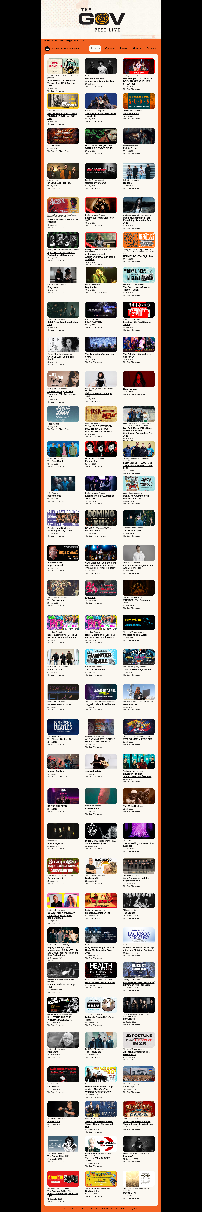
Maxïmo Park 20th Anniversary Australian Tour (100, 79)
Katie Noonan (92, 808)
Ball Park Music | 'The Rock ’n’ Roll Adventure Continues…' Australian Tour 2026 (138, 432)
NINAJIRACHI (130, 704)
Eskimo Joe (91, 461)
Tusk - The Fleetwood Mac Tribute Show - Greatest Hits (138, 1122)
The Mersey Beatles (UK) (60, 739)
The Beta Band (55, 461)
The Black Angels (132, 530)
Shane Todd (53, 1121)
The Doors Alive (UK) (58, 1156)
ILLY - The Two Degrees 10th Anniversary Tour (138, 566)
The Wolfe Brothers (133, 806)
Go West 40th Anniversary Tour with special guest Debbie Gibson (61, 915)
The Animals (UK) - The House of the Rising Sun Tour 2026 (62, 1193)
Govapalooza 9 (55, 878)
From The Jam (54, 669)
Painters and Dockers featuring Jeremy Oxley (59, 529)
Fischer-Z (128, 1156)
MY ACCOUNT (58, 40)
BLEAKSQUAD (55, 843)
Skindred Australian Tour (98, 913)
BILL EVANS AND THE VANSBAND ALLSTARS (59, 1018)
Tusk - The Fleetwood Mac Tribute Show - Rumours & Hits (99, 1124)
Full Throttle (53, 145)
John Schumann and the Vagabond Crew (136, 879)
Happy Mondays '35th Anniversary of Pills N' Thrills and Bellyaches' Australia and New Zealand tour (62, 951)
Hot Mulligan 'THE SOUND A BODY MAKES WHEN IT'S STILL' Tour (138, 81)
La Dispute (53, 1086)
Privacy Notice (88, 1209)
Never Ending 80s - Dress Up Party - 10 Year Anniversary (62, 636)
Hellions (127, 183)
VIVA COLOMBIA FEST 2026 (137, 739)
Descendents (54, 496)
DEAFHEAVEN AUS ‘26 (59, 704)
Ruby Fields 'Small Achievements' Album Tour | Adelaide (100, 257)
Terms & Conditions (72, 1209)
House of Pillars (55, 771)
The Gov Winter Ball (95, 669)
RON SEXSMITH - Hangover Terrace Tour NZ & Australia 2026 (61, 83)
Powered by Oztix (130, 1209)
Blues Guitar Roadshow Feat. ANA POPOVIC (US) (100, 842)
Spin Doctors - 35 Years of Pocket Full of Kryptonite (61, 253)
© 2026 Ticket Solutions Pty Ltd (109, 1209)
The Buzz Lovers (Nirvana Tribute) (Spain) (136, 288)
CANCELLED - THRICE (59, 183)
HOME (47, 40)
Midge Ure (52, 1052)
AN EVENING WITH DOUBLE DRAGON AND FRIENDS (100, 740)
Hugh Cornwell (55, 565)
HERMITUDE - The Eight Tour (138, 256)
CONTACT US (77, 40)
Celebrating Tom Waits (135, 635)
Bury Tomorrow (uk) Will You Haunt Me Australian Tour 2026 (100, 950)
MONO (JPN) (129, 1193)
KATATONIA (129, 1019)
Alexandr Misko (93, 771)
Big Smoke (91, 287)
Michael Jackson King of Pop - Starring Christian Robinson (138, 948)
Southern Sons (131, 113)
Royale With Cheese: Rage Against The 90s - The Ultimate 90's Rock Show (99, 1089)
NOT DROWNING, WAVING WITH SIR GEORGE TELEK (99, 146)
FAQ (68, 40)
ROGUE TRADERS (57, 806)
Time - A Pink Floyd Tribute (137, 669)
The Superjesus (55, 600)
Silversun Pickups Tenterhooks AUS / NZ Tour (137, 775)
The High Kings (93, 1052)
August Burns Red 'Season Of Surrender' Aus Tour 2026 (138, 983)
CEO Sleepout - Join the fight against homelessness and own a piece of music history (100, 565)
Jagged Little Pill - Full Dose (100, 704)
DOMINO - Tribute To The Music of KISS (98, 529)
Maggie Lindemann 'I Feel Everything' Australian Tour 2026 (137, 220)
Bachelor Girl (92, 878)
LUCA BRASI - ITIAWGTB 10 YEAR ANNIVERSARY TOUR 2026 (138, 465)
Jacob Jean (53, 423)
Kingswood (53, 287)
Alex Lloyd (128, 1086)
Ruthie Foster (130, 148)
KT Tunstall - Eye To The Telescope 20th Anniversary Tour (61, 394)
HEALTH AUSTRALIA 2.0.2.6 (100, 982)
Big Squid (90, 597)
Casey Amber (130, 389)
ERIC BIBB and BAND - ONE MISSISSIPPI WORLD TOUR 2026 (62, 116)
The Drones (129, 913)
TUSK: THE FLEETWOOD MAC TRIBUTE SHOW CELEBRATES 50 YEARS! (98, 429)
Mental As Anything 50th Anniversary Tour (136, 497)
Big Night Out (92, 1191)
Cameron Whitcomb (95, 183)
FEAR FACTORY (93, 322)
